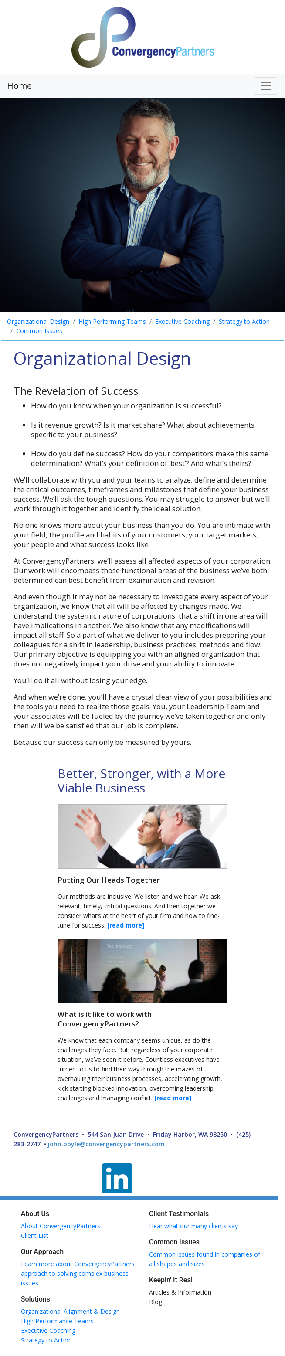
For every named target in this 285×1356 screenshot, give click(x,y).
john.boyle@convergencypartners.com (106, 1144)
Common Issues (39, 330)
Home (19, 86)
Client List (34, 1235)
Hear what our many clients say (193, 1226)
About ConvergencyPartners (60, 1226)
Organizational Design (38, 321)
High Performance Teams (57, 1321)
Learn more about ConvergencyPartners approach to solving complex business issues (78, 1273)
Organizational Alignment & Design (70, 1311)
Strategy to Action (244, 321)
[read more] (125, 925)
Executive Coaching (182, 321)
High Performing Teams (112, 321)
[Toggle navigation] (266, 86)
